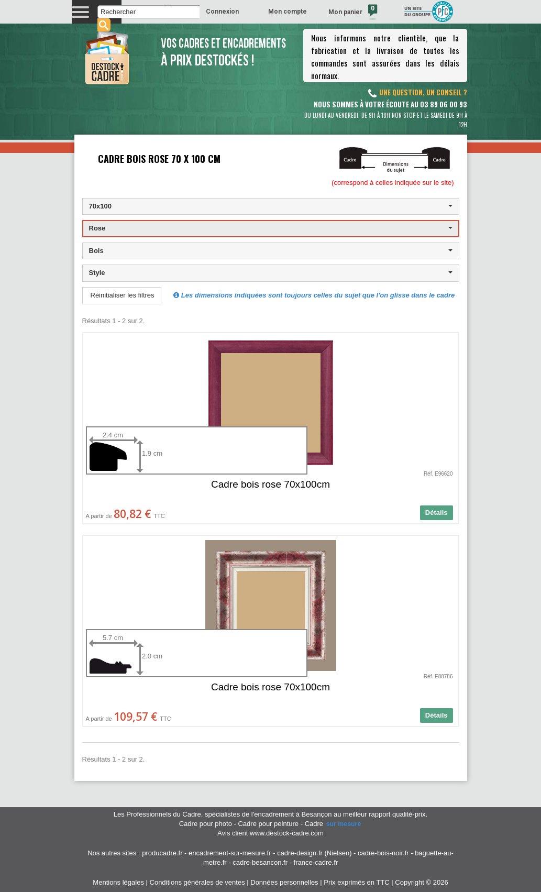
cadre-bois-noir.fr (383, 853)
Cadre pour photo (205, 824)
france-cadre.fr (316, 862)
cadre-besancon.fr (260, 862)
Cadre (333, 824)
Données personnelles (284, 882)
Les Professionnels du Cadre (157, 814)
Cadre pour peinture (268, 824)
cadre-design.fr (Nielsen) (314, 853)
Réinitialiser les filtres (122, 295)
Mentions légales (118, 882)
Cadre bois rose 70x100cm (270, 484)
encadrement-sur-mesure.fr (230, 853)
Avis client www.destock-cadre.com (270, 833)
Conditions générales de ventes (197, 882)
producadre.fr (162, 853)
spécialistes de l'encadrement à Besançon (269, 814)
